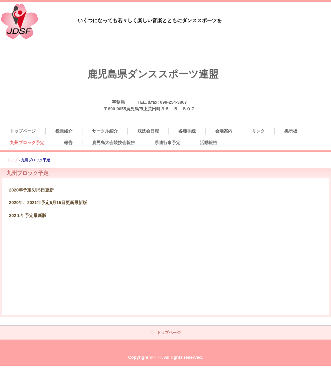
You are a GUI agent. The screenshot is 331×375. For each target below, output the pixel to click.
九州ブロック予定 (27, 142)
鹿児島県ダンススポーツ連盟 (152, 74)
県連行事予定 (167, 142)
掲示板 (290, 131)
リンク (258, 131)
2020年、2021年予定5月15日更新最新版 (48, 202)
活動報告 (208, 142)
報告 (68, 142)
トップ (12, 160)
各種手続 (187, 131)
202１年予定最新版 (27, 215)
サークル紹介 (105, 131)
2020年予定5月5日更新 (31, 190)
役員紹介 (63, 131)
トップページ (23, 131)
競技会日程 (148, 131)
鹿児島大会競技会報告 (113, 142)
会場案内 (223, 131)
